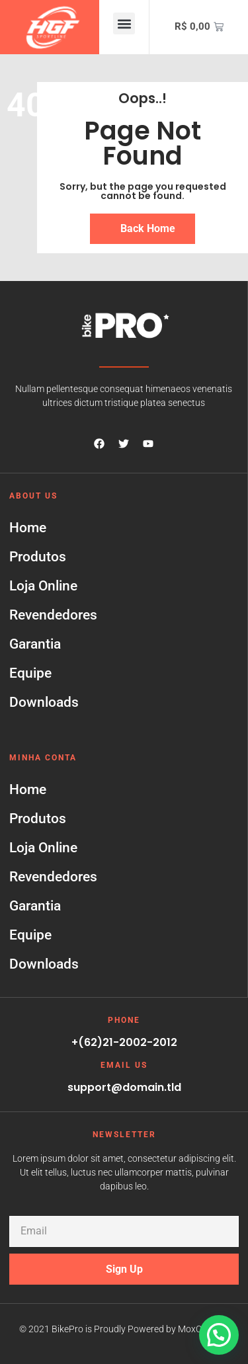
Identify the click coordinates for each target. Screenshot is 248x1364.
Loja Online (43, 586)
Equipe (30, 673)
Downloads (44, 702)
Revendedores (53, 615)
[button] (124, 23)
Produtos (37, 557)
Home (27, 528)
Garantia (35, 644)
